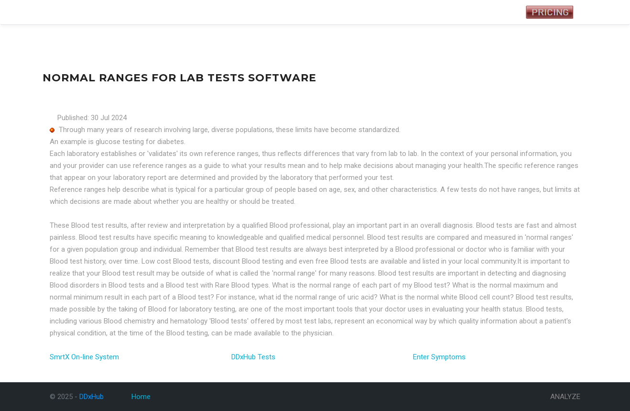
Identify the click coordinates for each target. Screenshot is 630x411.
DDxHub (65, 12)
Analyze (175, 12)
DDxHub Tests (253, 357)
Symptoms (141, 12)
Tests (110, 12)
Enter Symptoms (439, 357)
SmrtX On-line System (84, 357)
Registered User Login (478, 12)
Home (141, 396)
